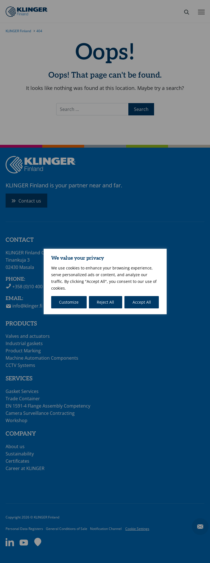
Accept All (142, 302)
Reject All (105, 302)
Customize (69, 302)
